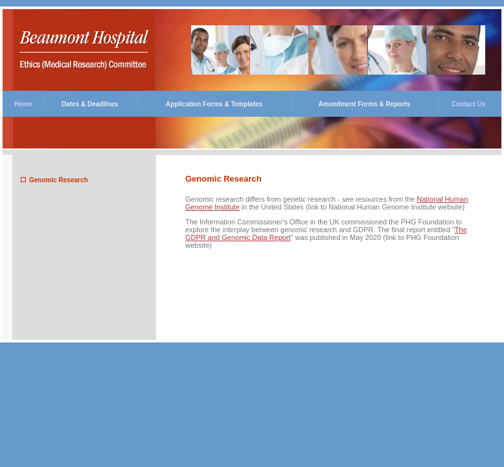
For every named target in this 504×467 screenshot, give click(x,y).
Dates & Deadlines (90, 104)
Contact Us (469, 104)
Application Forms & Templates (214, 104)
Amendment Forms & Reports (365, 104)
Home (23, 104)
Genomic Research (58, 180)
